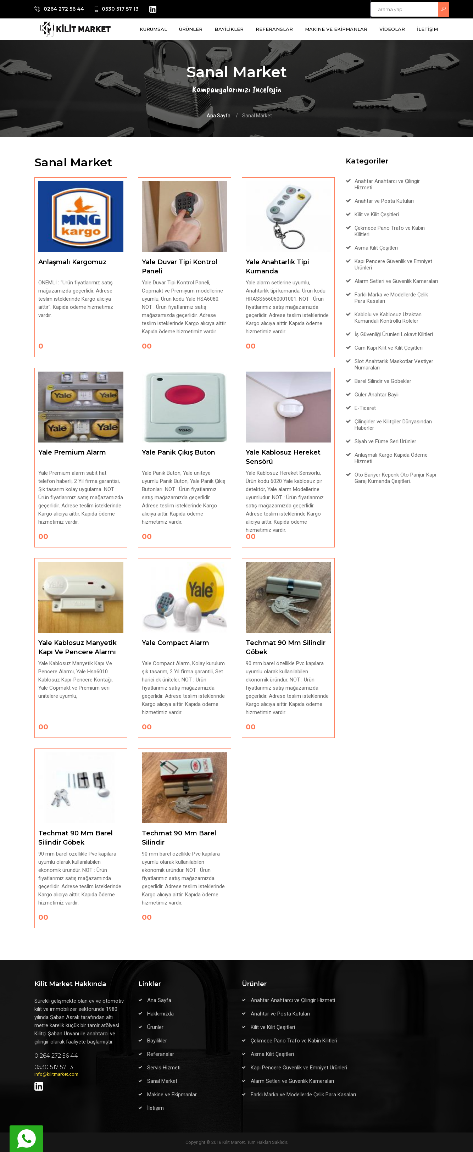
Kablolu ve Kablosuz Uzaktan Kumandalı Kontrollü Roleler (388, 317)
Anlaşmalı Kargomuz (72, 262)
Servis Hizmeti (163, 1067)
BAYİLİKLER (229, 29)
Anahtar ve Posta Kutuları (384, 201)
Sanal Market (162, 1081)
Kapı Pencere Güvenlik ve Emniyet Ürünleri (299, 1067)
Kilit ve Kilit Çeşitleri (377, 214)
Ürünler (155, 1027)
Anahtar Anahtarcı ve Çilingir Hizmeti (293, 1000)
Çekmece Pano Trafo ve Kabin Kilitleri (294, 1040)
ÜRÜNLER (190, 29)
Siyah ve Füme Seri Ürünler (385, 441)
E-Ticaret (365, 408)
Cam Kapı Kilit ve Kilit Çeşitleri (389, 348)
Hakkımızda (160, 1014)
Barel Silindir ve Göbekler (383, 381)
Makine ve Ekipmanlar (172, 1094)
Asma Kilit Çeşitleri (376, 248)
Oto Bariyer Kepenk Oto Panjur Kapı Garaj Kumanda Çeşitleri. (395, 478)
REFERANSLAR (274, 29)
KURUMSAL (153, 29)
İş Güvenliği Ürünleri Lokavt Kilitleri (394, 334)
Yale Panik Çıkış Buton (178, 452)
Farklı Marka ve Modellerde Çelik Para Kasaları (303, 1094)
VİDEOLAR (392, 29)
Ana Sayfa (218, 115)
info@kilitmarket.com (56, 1074)
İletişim (155, 1108)
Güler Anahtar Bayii (377, 394)
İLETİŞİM (427, 29)
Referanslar (160, 1054)
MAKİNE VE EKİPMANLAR (336, 29)
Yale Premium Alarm (72, 452)
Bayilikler (157, 1040)
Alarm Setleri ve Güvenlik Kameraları (396, 281)
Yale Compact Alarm (175, 643)
